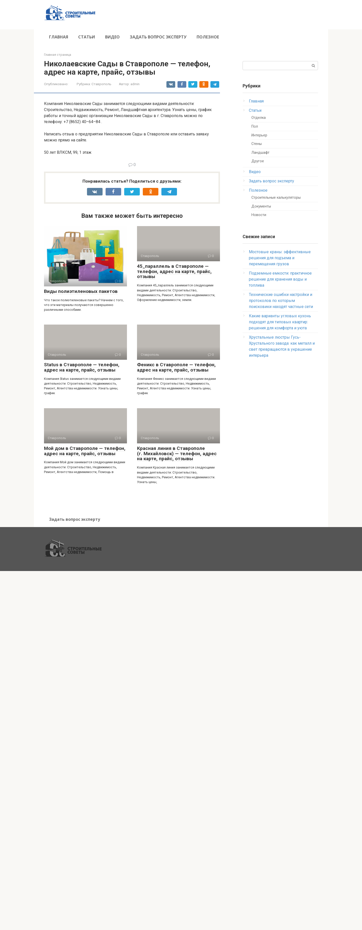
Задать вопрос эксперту (158, 37)
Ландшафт (260, 152)
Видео (112, 37)
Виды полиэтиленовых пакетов (81, 291)
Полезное (208, 37)
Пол (254, 126)
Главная (58, 37)
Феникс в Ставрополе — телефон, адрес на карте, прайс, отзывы (176, 367)
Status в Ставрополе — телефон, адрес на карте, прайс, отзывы (81, 367)
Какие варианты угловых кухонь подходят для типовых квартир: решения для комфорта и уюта (280, 322)
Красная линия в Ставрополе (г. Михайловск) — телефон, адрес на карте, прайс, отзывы (177, 453)
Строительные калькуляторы (276, 197)
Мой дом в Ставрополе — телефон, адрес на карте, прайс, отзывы (84, 450)
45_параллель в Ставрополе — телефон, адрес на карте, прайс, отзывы (174, 271)
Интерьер (259, 135)
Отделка (258, 118)
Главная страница (57, 55)
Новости (258, 215)
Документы (261, 206)
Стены (256, 144)
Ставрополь (101, 84)
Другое (257, 161)
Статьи (86, 37)
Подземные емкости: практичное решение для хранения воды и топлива (280, 279)
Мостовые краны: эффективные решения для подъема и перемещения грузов (280, 257)
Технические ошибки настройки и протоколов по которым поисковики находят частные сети (281, 300)
